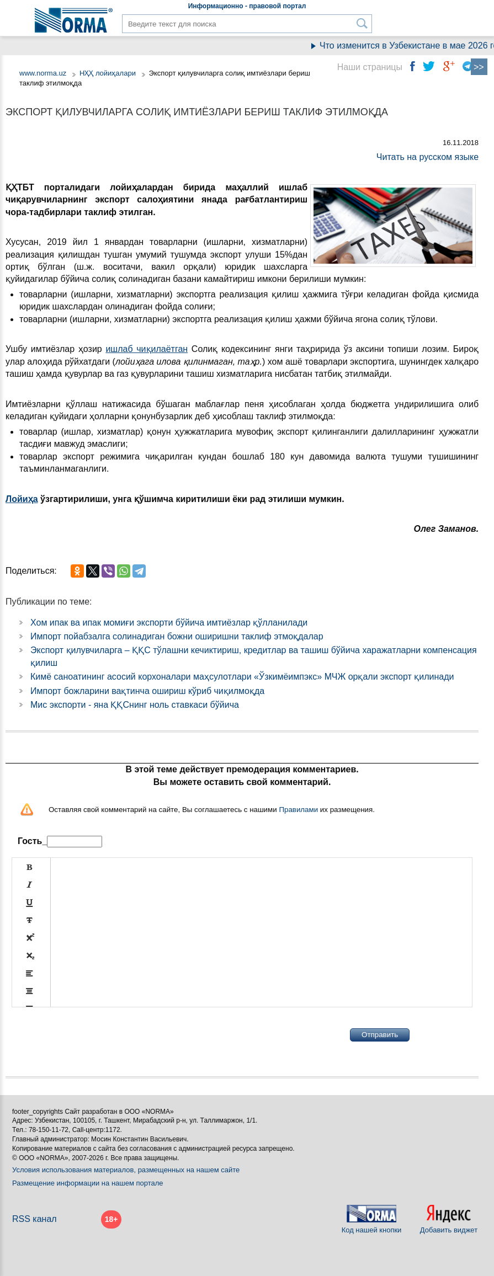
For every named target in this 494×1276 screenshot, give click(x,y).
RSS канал (34, 1219)
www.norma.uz (42, 73)
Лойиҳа (22, 499)
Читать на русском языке (427, 157)
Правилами (298, 809)
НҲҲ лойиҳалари (107, 73)
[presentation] (95, 1034)
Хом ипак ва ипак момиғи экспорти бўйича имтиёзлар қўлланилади (168, 622)
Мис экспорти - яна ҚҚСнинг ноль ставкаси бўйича (134, 704)
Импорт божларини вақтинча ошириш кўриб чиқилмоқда (147, 691)
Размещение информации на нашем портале (87, 1183)
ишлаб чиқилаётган (146, 349)
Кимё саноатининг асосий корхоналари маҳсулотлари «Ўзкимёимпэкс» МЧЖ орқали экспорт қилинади (242, 676)
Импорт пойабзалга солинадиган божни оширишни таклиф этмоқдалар (176, 636)
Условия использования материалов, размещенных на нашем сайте (126, 1170)
